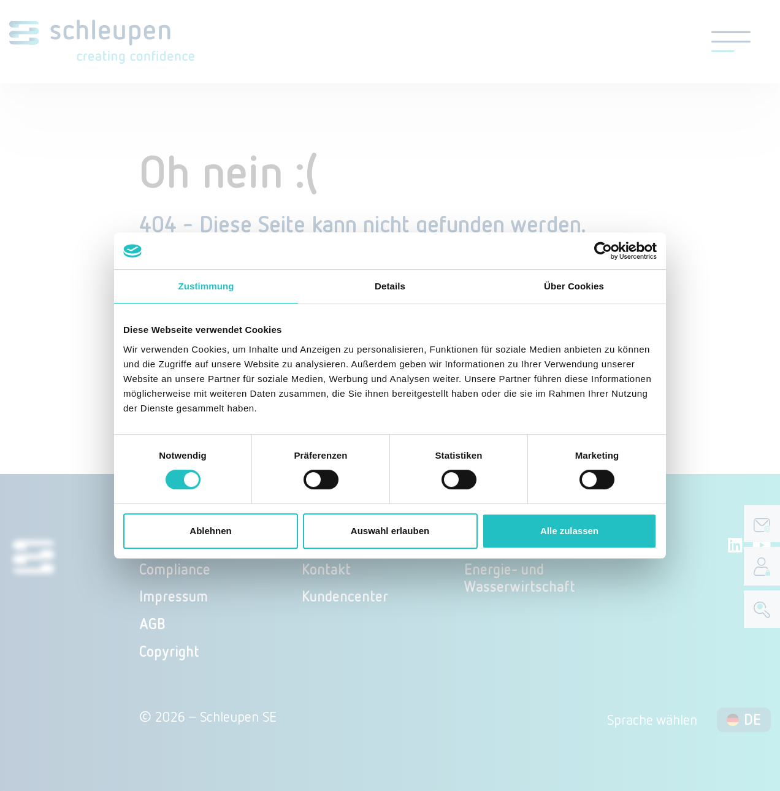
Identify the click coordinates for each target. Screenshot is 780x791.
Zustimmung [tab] (206, 286)
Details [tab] (390, 286)
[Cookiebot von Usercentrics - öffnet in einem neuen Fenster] (603, 251)
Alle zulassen (569, 530)
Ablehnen (210, 530)
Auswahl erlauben (390, 530)
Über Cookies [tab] (574, 286)
